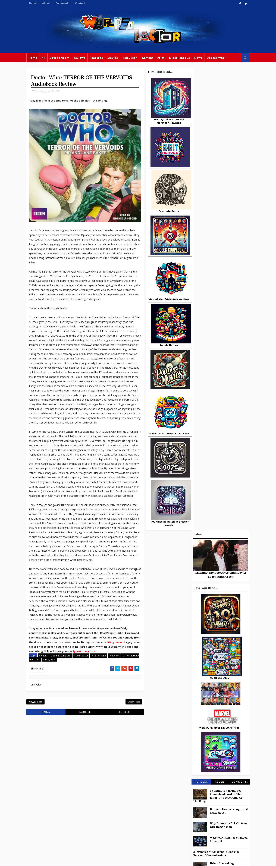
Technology (177, 832)
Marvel (174, 803)
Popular (199, 319)
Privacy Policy (85, 860)
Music (174, 811)
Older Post (127, 739)
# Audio (45, 693)
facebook (82, 749)
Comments (64, 3)
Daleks (212, 818)
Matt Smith (197, 818)
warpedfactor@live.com (45, 826)
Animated (176, 825)
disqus (46, 749)
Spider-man (132, 824)
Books (106, 810)
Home (34, 3)
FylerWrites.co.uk (42, 688)
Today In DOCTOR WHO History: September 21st (224, 448)
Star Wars (189, 803)
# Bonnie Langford (62, 693)
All (45, 58)
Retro (208, 811)
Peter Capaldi (138, 803)
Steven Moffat (191, 811)
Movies (114, 58)
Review (106, 803)
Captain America (113, 831)
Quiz (151, 831)
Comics (121, 803)
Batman (120, 817)
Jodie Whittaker (140, 817)
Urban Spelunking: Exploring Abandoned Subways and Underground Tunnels (218, 407)
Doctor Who (217, 58)
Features (98, 58)
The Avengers (179, 840)
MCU (204, 825)
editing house (39, 679)
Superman (196, 832)
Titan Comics (204, 796)
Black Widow (136, 831)
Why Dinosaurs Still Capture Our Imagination (226, 363)
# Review (116, 693)
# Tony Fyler (61, 697)
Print (162, 58)
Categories (59, 58)
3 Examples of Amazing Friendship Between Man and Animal (214, 391)
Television (131, 58)
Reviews (81, 58)
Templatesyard (66, 860)
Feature (107, 795)
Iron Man (214, 832)
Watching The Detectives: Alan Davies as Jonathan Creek (219, 113)
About (48, 3)
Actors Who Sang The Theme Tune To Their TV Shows (225, 435)
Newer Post (37, 739)
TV (138, 795)
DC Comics (207, 803)
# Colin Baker (83, 693)
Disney (106, 817)
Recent (218, 319)
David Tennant (140, 810)
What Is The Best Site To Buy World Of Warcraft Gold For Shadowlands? (226, 464)
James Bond (178, 818)
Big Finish (187, 789)
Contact (82, 3)
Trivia (188, 796)
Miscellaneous (181, 58)
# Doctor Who (100, 693)
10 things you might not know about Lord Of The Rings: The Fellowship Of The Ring (216, 334)
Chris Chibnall (111, 824)
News (200, 58)
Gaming (149, 58)
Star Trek (120, 810)
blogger (119, 749)
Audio (216, 825)
